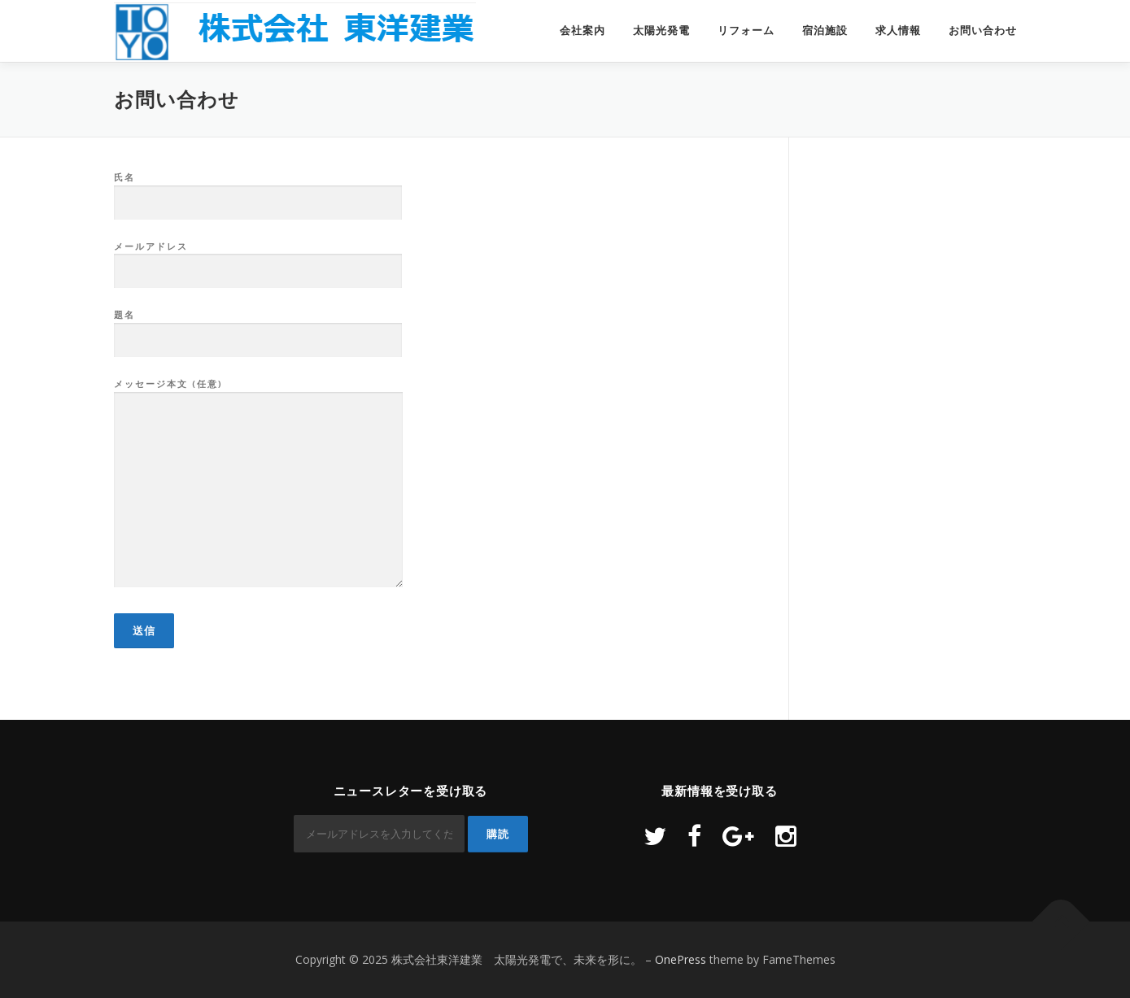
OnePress (680, 959)
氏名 (258, 190)
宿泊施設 (825, 30)
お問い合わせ (983, 30)
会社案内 (582, 30)
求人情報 (898, 30)
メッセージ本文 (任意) (258, 484)
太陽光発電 (661, 30)
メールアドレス (258, 259)
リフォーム (746, 30)
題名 (258, 327)
